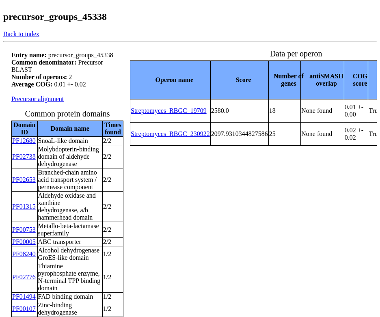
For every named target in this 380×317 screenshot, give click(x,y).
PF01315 (24, 206)
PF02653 (24, 179)
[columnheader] (170, 79)
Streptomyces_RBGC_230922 (170, 133)
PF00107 (24, 308)
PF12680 (24, 140)
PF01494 (24, 296)
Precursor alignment (37, 98)
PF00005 (24, 241)
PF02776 (24, 277)
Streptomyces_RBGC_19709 (169, 110)
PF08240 (24, 253)
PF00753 (24, 229)
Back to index (21, 33)
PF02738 (24, 156)
